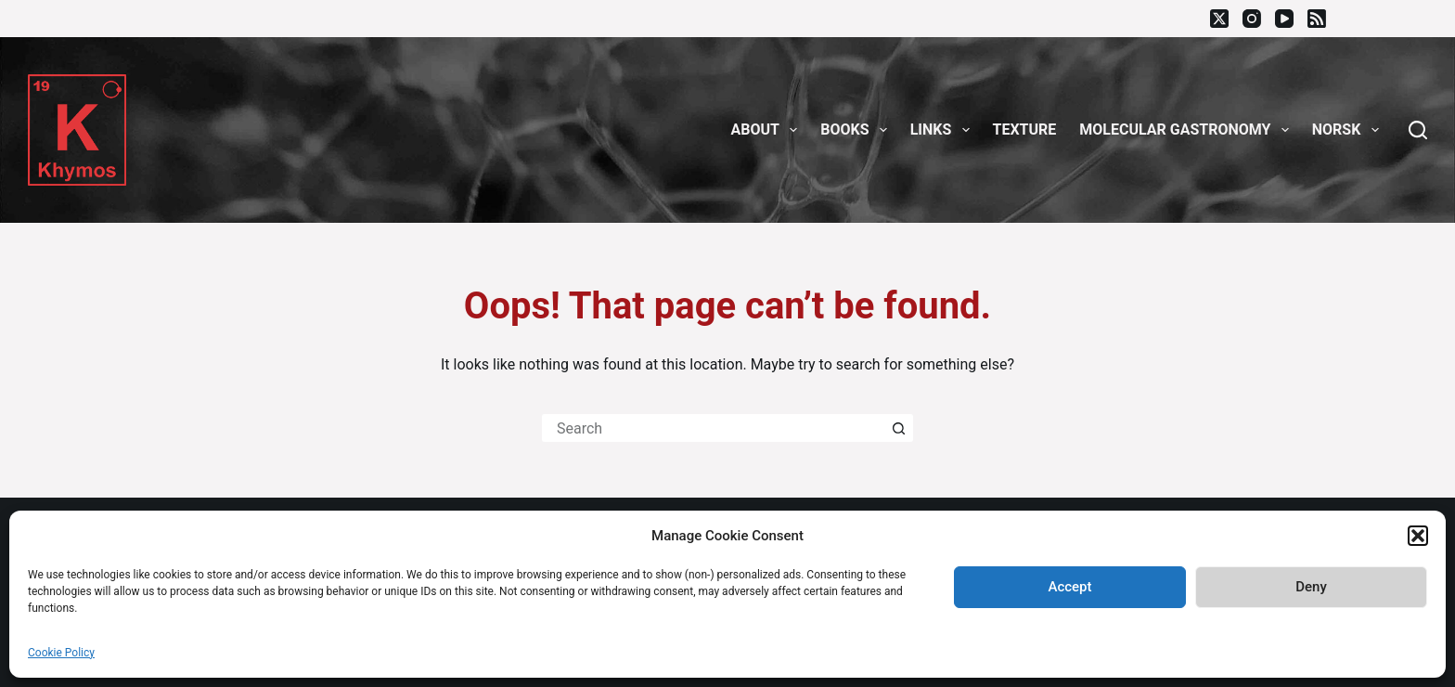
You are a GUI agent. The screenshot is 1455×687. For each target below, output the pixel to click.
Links (943, 130)
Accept (1069, 586)
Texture (1025, 129)
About (768, 130)
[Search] (1418, 130)
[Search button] (899, 428)
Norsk (1349, 130)
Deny (1311, 586)
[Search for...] (713, 428)
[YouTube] (1284, 18)
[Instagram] (1252, 18)
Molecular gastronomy (1187, 130)
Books (857, 130)
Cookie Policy (61, 652)
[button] (1418, 535)
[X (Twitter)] (1219, 18)
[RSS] (1316, 18)
